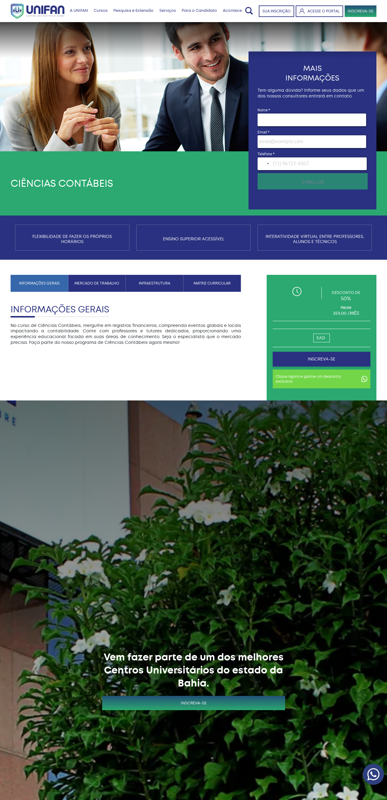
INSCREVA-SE (360, 11)
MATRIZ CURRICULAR (212, 283)
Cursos (101, 10)
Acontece (232, 10)
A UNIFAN (79, 10)
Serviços (167, 10)
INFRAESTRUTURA (154, 283)
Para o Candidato (199, 10)
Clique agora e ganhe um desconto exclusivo (321, 379)
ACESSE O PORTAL (319, 11)
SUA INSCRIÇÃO (276, 11)
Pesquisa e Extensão (133, 10)
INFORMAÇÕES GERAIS (39, 283)
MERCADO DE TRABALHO (96, 283)
